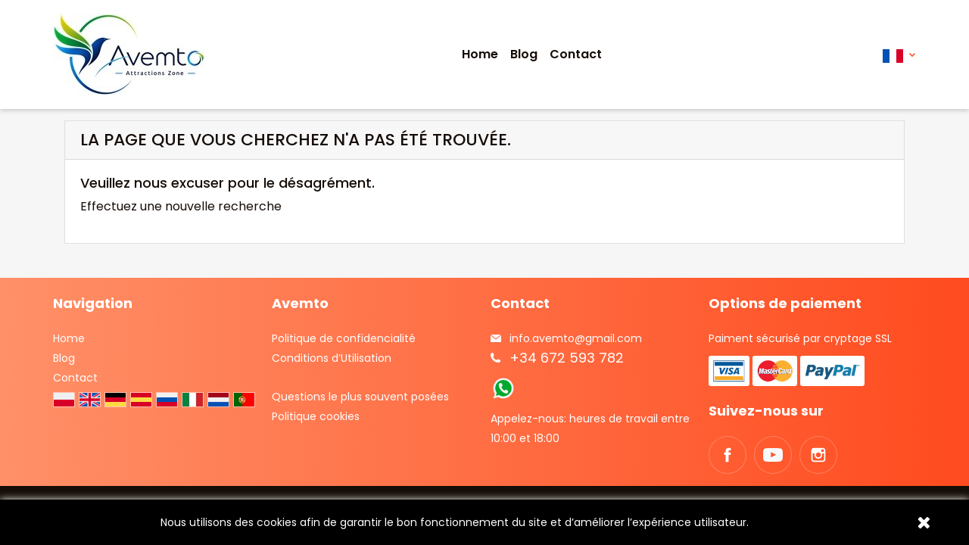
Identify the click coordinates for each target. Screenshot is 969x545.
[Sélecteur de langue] (899, 55)
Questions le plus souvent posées (360, 396)
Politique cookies (316, 416)
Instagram (818, 455)
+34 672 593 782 (566, 357)
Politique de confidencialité (344, 338)
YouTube (773, 455)
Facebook (727, 455)
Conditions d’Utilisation (331, 358)
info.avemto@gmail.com (575, 338)
